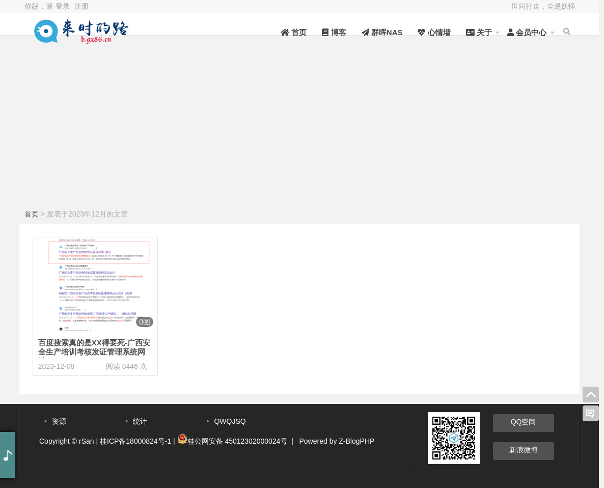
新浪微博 (523, 450)
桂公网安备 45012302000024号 (237, 441)
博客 (334, 32)
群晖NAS (382, 32)
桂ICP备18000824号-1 (135, 441)
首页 (294, 32)
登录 (63, 6)
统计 (140, 421)
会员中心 (526, 32)
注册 (81, 6)
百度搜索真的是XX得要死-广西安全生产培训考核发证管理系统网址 (94, 351)
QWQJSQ (229, 421)
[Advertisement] (299, 130)
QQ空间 (523, 422)
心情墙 (434, 32)
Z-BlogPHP (356, 441)
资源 (59, 421)
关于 (479, 32)
